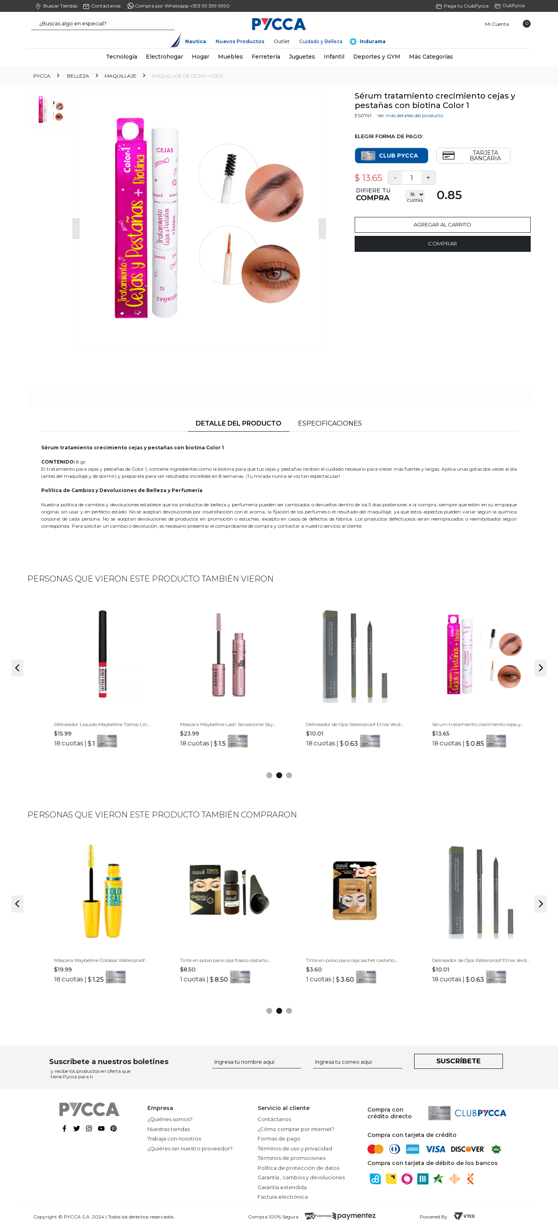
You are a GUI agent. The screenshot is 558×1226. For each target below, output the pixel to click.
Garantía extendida (282, 1187)
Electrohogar (164, 56)
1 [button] (269, 775)
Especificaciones (330, 423)
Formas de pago (279, 1138)
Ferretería (266, 56)
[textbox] (103, 24)
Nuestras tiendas (168, 1129)
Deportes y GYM (376, 56)
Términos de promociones (291, 1158)
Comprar (442, 243)
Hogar (200, 56)
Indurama (373, 41)
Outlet (282, 41)
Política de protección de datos (298, 1168)
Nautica (195, 41)
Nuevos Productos (240, 41)
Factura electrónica (283, 1197)
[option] (90, 679)
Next (322, 228)
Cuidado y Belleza (320, 41)
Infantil (334, 56)
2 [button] (279, 775)
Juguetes (302, 56)
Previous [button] (17, 668)
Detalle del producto (238, 423)
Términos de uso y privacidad (295, 1148)
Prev (76, 228)
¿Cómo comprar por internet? (296, 1129)
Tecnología (121, 56)
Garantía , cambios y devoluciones (301, 1177)
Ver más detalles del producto (410, 115)
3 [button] (289, 775)
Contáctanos (274, 1119)
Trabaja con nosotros (174, 1138)
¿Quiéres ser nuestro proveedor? (190, 1148)
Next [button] (541, 668)
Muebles (230, 56)
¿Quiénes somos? (170, 1119)
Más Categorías (431, 56)
